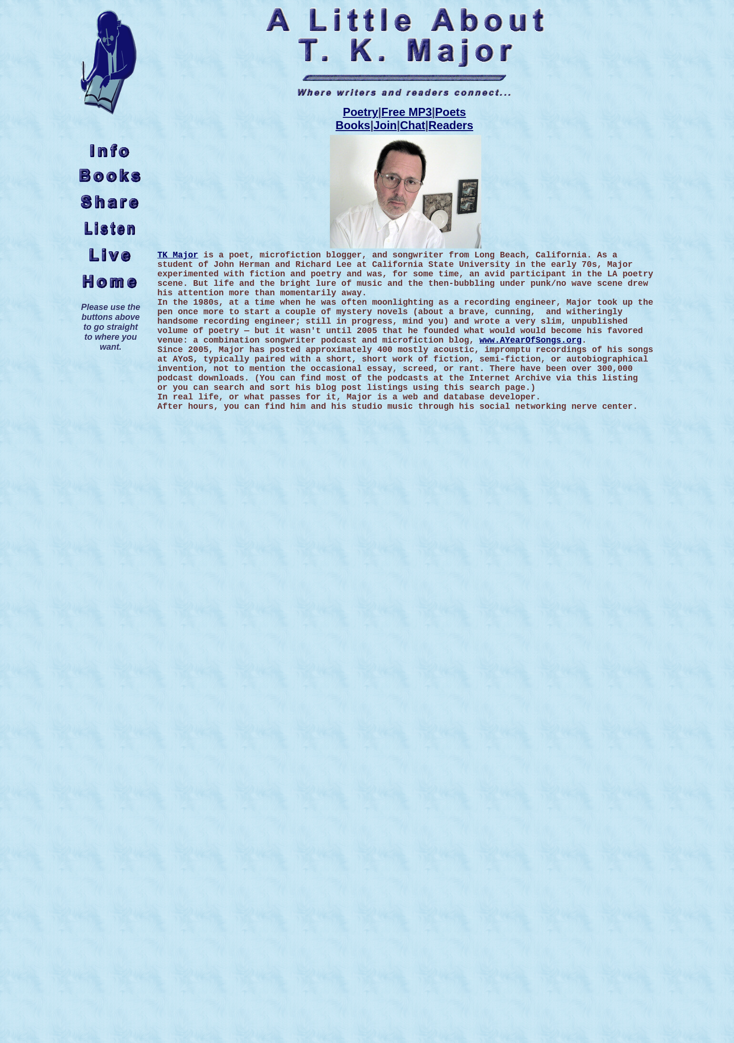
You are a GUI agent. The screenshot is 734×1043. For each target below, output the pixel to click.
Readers (450, 125)
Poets (450, 112)
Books (353, 125)
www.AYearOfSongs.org (530, 340)
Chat (412, 125)
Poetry (360, 112)
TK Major (177, 255)
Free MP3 (406, 112)
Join (385, 125)
